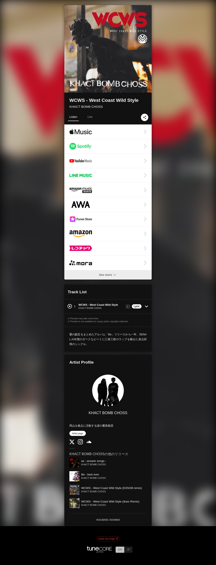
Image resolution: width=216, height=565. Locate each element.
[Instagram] (80, 443)
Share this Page (108, 539)
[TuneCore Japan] (99, 551)
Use (90, 117)
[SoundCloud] (88, 442)
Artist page (77, 433)
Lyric (137, 306)
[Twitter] (71, 443)
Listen (73, 117)
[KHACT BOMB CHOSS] (108, 390)
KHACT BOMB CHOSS (86, 106)
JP (128, 549)
